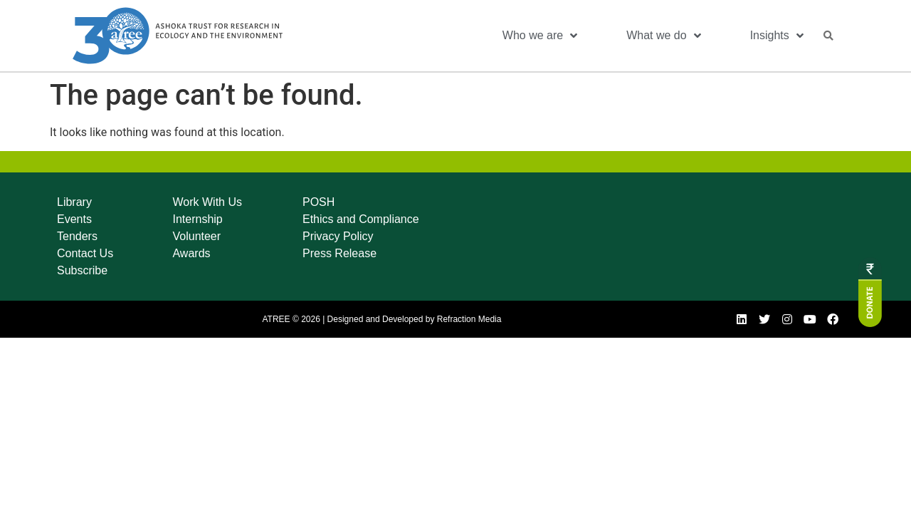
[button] (828, 35)
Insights (777, 35)
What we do (663, 35)
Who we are (539, 35)
